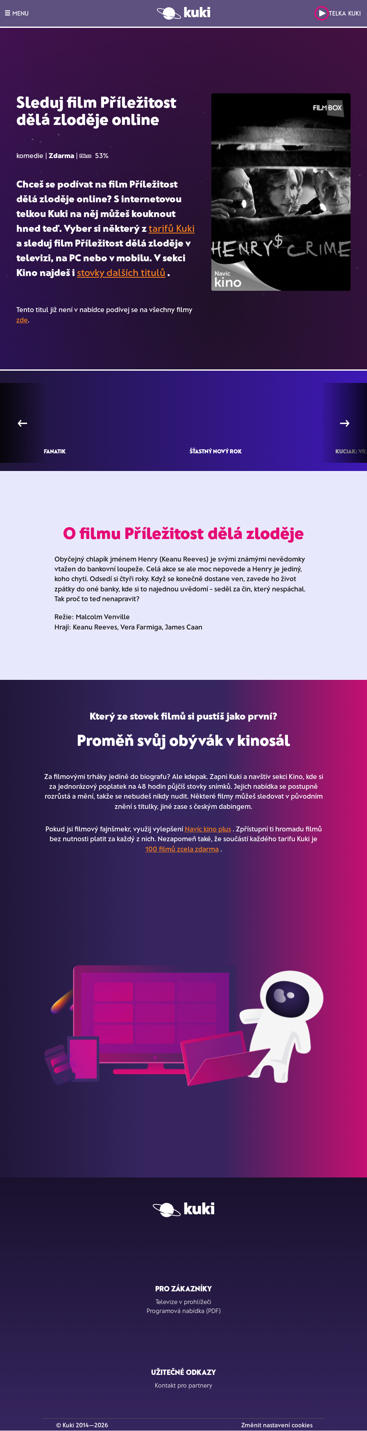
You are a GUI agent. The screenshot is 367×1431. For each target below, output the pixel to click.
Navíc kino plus (208, 828)
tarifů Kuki (172, 228)
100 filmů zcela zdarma (182, 849)
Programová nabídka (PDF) (184, 1310)
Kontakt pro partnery (183, 1385)
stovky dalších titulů (121, 272)
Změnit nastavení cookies (277, 1425)
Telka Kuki (338, 13)
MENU (17, 13)
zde (22, 319)
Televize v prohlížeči (183, 1301)
